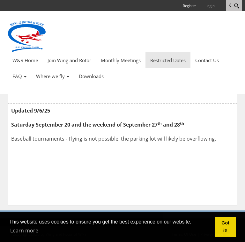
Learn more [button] (24, 230)
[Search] (236, 5)
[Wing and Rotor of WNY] (27, 36)
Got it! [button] (225, 226)
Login (210, 5)
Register (189, 5)
